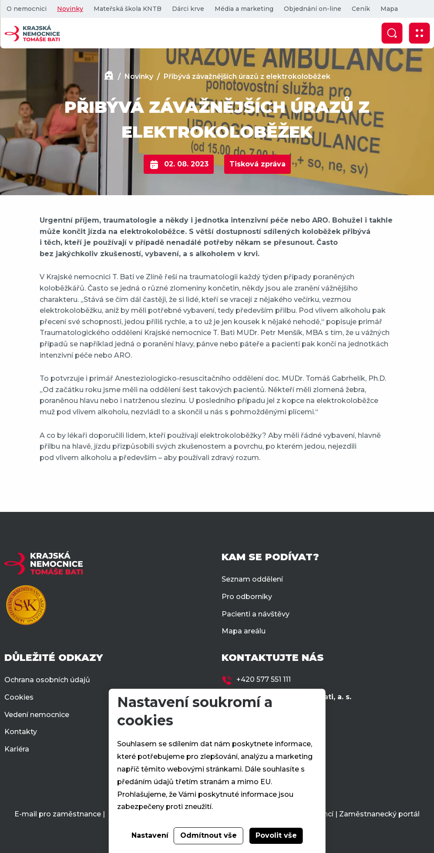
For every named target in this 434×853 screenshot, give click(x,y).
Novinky (70, 9)
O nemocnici (27, 9)
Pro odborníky (247, 596)
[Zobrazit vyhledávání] (391, 33)
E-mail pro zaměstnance (57, 814)
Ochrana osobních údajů (47, 680)
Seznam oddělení (252, 579)
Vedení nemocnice (36, 715)
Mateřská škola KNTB (127, 9)
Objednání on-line (312, 9)
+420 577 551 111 (263, 679)
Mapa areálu (244, 631)
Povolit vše (276, 835)
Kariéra (16, 749)
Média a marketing (244, 9)
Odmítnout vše (208, 835)
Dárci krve (188, 9)
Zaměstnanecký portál (379, 814)
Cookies (19, 697)
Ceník (361, 9)
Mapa (389, 9)
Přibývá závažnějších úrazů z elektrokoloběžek (247, 76)
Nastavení (149, 835)
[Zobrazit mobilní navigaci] (419, 33)
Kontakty (20, 732)
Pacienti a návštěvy (255, 614)
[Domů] (109, 76)
